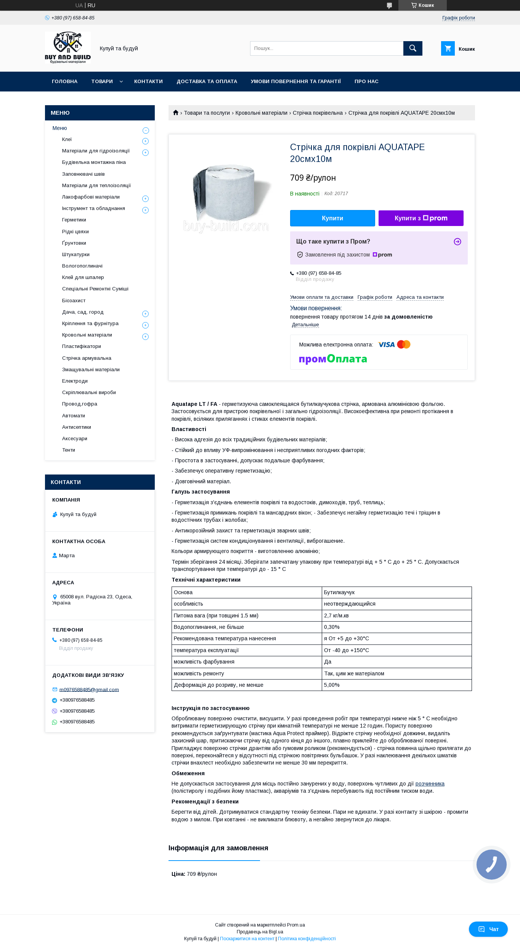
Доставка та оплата (207, 81)
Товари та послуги (207, 113)
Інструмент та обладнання (93, 208)
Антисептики (76, 427)
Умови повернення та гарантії (296, 81)
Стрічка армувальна (86, 358)
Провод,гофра (79, 404)
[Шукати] (412, 48)
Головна (64, 81)
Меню (60, 128)
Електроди (75, 381)
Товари (102, 81)
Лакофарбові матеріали (91, 197)
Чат (488, 929)
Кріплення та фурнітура (90, 323)
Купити (332, 218)
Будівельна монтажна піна (94, 162)
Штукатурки (76, 254)
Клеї (67, 139)
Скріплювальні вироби (89, 392)
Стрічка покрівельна (318, 113)
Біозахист (73, 300)
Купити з (421, 218)
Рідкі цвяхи (75, 231)
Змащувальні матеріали (91, 369)
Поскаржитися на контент (247, 938)
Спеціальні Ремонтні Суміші (95, 289)
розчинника (430, 784)
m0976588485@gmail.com (89, 689)
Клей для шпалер (83, 277)
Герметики (74, 220)
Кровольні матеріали (261, 113)
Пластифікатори (81, 346)
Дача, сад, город (83, 312)
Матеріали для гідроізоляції (96, 151)
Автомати (73, 415)
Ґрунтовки (74, 243)
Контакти (148, 81)
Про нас (367, 81)
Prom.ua (296, 925)
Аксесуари (74, 438)
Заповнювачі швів (83, 174)
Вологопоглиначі (82, 266)
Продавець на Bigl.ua (260, 932)
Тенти (68, 450)
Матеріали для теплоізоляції (96, 185)
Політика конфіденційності (307, 938)
